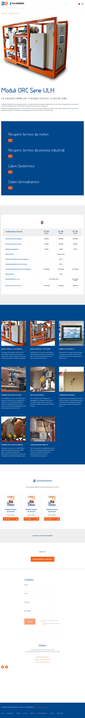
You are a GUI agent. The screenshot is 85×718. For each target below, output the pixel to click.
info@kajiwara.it (44, 657)
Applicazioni (10, 713)
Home (2, 713)
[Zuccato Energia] (12, 4)
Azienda (25, 713)
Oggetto (27, 602)
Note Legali (60, 713)
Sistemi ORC (4, 13)
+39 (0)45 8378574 (43, 662)
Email (26, 593)
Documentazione (42, 713)
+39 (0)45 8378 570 (45, 659)
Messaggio (27, 610)
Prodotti (18, 713)
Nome (26, 584)
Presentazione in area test (42, 559)
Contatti (52, 713)
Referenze (32, 713)
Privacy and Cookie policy (40, 707)
